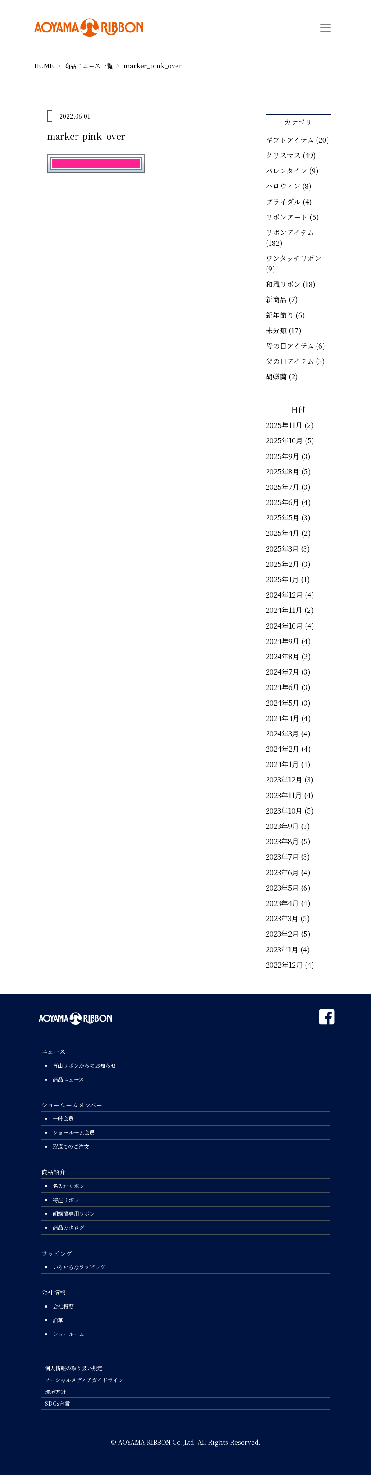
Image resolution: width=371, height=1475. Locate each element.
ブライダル (283, 202)
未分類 (276, 330)
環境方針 (55, 1391)
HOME (44, 65)
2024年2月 (282, 749)
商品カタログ (68, 1227)
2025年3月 (282, 549)
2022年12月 (284, 965)
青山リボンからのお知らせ (84, 1065)
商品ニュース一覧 (88, 65)
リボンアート (287, 217)
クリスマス (283, 155)
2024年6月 (282, 687)
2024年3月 (282, 734)
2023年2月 (282, 934)
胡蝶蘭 (276, 376)
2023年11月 (284, 795)
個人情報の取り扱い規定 (74, 1368)
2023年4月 (282, 903)
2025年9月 (282, 456)
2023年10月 (284, 811)
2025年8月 (282, 472)
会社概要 (63, 1306)
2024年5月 (282, 703)
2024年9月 (282, 641)
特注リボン (66, 1199)
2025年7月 (282, 487)
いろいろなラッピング (79, 1266)
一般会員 (63, 1118)
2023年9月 (282, 826)
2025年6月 (282, 502)
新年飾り (280, 315)
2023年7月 (282, 857)
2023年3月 (282, 918)
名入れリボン (68, 1185)
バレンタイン (286, 171)
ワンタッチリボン (293, 258)
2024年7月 (282, 672)
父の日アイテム (290, 361)
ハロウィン (283, 186)
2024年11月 (284, 610)
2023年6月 (282, 872)
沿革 (58, 1319)
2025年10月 (284, 440)
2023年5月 (282, 888)
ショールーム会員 (74, 1132)
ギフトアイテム (290, 140)
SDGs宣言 (57, 1403)
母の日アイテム (290, 346)
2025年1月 (282, 579)
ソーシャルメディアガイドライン (84, 1379)
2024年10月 (284, 626)
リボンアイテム (290, 232)
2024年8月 (282, 656)
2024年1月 (282, 764)
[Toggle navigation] (325, 27)
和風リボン (283, 284)
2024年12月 (284, 595)
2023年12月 (284, 780)
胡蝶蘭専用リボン (74, 1213)
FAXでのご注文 (71, 1146)
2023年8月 (282, 841)
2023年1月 (282, 949)
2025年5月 (282, 518)
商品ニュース (68, 1079)
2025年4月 (282, 533)
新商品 (276, 299)
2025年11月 (284, 425)
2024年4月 (282, 718)
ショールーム (68, 1333)
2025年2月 (282, 564)
